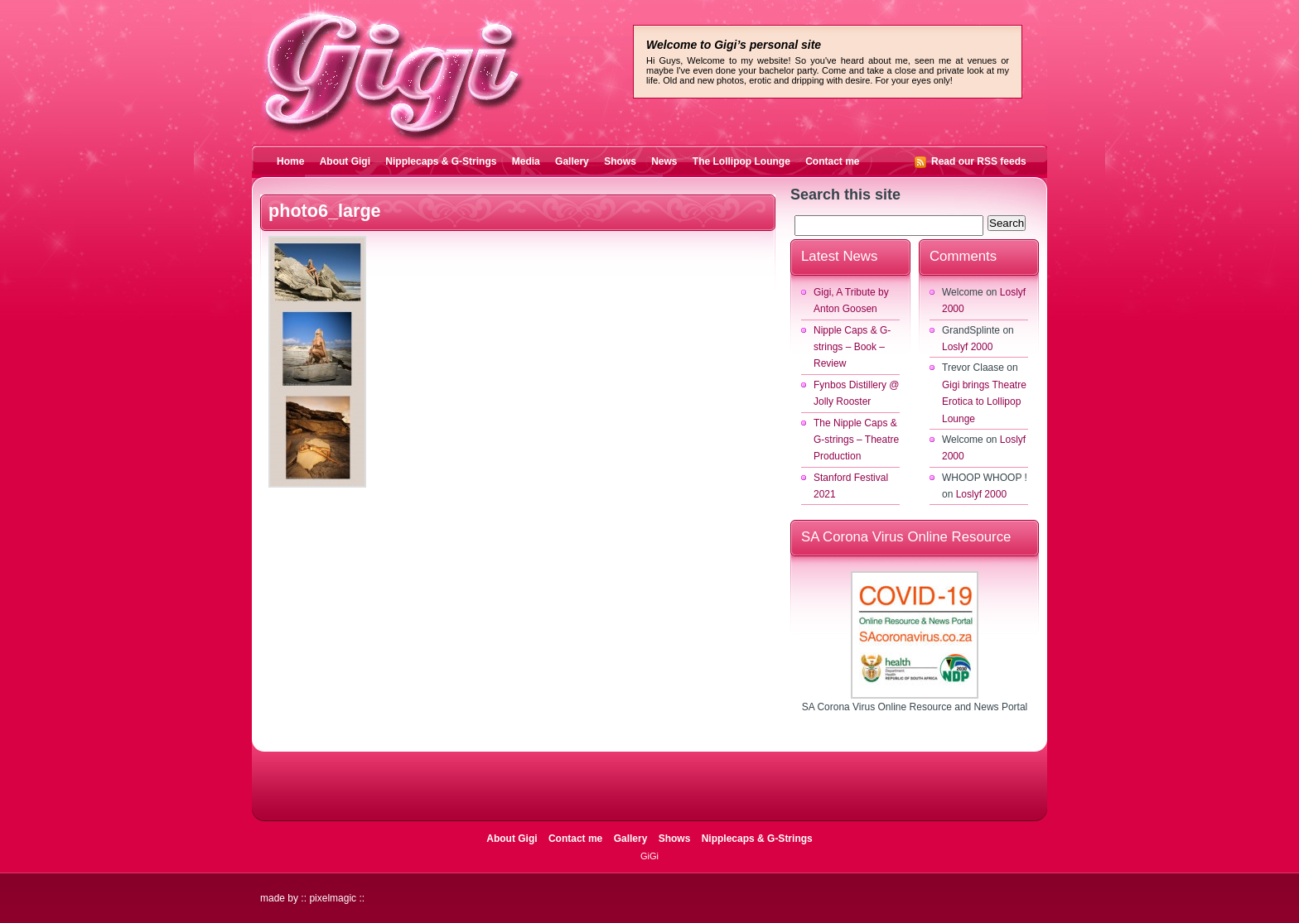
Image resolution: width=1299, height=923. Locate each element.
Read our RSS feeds (978, 161)
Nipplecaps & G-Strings (440, 161)
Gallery (572, 161)
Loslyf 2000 (967, 347)
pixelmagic (332, 898)
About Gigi (345, 161)
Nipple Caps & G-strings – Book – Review (852, 347)
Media (526, 161)
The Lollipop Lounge (741, 161)
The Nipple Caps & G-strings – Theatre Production (856, 440)
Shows (620, 161)
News (664, 161)
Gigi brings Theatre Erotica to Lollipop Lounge (984, 402)
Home (290, 161)
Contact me (832, 161)
